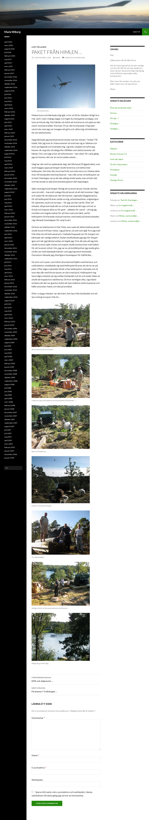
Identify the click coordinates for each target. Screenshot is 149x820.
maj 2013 (8, 203)
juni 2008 (8, 391)
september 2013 (10, 189)
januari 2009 (9, 367)
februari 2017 (9, 70)
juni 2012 (8, 234)
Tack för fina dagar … (129, 200)
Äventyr (136, 32)
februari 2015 (9, 133)
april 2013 (8, 206)
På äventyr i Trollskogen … (66, 689)
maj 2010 (8, 311)
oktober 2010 (9, 293)
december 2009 (10, 328)
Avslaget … (115, 123)
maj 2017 (8, 59)
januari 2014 (9, 175)
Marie (57, 58)
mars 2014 (8, 168)
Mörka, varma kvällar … (129, 216)
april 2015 (8, 126)
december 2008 (10, 370)
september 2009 (10, 339)
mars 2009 (8, 360)
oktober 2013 (9, 185)
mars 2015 (8, 129)
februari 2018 (9, 56)
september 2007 (10, 423)
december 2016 (10, 77)
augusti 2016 (9, 91)
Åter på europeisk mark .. (121, 107)
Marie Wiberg (12, 31)
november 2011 (10, 252)
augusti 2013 (9, 192)
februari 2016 (9, 112)
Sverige (113, 175)
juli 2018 (7, 52)
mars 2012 (8, 241)
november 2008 (10, 374)
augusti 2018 (9, 49)
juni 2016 (8, 98)
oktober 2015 (9, 115)
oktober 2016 (9, 84)
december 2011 (10, 248)
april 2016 (8, 105)
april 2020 (8, 42)
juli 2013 (7, 196)
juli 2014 (7, 157)
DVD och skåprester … (66, 679)
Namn (35, 755)
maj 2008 (8, 395)
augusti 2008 (9, 384)
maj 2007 (8, 437)
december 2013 (10, 178)
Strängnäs (114, 169)
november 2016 (10, 80)
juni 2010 (8, 307)
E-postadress (39, 767)
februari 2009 (9, 363)
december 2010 (10, 286)
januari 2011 (9, 283)
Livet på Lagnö (39, 47)
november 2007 (10, 416)
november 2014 (10, 143)
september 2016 (10, 87)
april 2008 (8, 398)
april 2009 (8, 356)
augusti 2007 (9, 426)
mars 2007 (8, 444)
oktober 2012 (9, 227)
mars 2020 (8, 45)
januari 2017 (9, 73)
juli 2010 (7, 304)
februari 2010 (9, 321)
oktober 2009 (9, 335)
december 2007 (10, 412)
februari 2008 (9, 405)
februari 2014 (9, 171)
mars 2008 (8, 402)
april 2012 (8, 238)
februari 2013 (9, 213)
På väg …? (114, 118)
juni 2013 (8, 199)
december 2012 (10, 220)
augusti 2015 (9, 119)
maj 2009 (8, 353)
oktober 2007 (9, 419)
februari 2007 (9, 447)
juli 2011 (7, 262)
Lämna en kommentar (75, 58)
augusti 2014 (9, 154)
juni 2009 (8, 349)
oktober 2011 (9, 255)
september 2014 (10, 150)
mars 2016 (8, 108)
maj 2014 (8, 161)
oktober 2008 (9, 377)
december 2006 (10, 454)
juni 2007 (8, 433)
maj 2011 (8, 269)
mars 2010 (8, 318)
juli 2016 (7, 94)
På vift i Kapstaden (118, 164)
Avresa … (114, 113)
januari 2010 (9, 325)
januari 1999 (9, 458)
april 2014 (8, 164)
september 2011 (10, 259)
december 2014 (10, 140)
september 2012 (10, 231)
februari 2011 (9, 279)
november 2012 (10, 224)
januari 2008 (9, 409)
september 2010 (10, 297)
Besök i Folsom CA (118, 154)
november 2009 (10, 332)
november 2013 (10, 182)
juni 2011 (8, 265)
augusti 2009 (9, 342)
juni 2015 (8, 122)
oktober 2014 (9, 147)
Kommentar (38, 717)
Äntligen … (115, 128)
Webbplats (37, 779)
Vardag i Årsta (116, 180)
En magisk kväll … (126, 205)
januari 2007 (9, 451)
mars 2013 (8, 210)
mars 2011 (8, 276)
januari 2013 (9, 217)
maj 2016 (8, 101)
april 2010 (8, 314)
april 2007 (8, 440)
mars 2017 (8, 66)
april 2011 (8, 272)
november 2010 (10, 290)
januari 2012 (9, 245)
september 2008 (10, 381)
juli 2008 (7, 388)
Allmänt (113, 148)
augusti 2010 (9, 300)
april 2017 (8, 63)
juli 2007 (7, 430)
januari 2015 (9, 136)
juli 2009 (7, 346)
